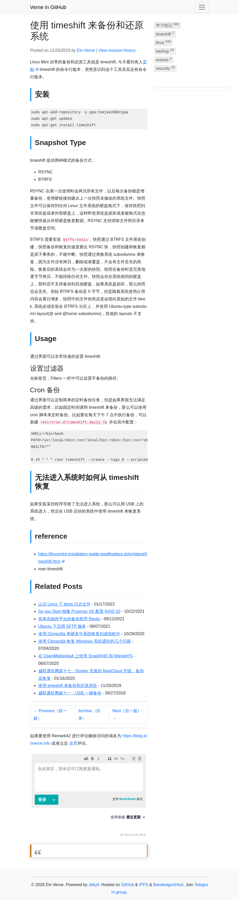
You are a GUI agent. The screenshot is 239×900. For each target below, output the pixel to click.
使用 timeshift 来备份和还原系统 (67, 685)
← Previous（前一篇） (50, 714)
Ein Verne (86, 50)
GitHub (127, 884)
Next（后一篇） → (126, 714)
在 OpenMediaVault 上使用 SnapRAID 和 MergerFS (85, 656)
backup (165, 50)
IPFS (143, 884)
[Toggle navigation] (202, 7)
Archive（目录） (89, 714)
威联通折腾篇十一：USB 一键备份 (69, 693)
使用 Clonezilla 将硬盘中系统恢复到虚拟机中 (79, 634)
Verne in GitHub (48, 7)
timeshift (165, 33)
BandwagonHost (168, 884)
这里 (73, 743)
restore (164, 59)
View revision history (117, 50)
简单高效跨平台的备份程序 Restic (69, 619)
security (165, 68)
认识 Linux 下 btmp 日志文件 (64, 604)
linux (163, 42)
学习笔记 (167, 25)
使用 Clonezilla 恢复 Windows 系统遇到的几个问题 (84, 641)
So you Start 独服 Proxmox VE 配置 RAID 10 (79, 611)
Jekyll (94, 884)
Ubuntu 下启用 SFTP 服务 (62, 626)
